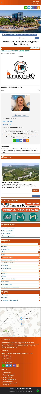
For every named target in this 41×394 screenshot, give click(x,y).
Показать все (36, 196)
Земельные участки (10, 34)
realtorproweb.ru (28, 391)
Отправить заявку (20, 115)
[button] (20, 69)
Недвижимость (7, 372)
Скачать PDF (7, 124)
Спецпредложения (8, 381)
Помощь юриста (7, 377)
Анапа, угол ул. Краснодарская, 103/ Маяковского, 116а (17, 353)
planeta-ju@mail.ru (6, 359)
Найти (36, 38)
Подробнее (35, 190)
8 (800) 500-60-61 (36, 1)
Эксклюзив (6, 384)
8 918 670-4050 (7, 121)
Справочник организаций (10, 383)
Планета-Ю (35, 3)
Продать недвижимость (9, 379)
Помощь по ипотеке (8, 375)
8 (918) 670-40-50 (6, 357)
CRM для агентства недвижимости (23, 388)
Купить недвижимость (9, 374)
